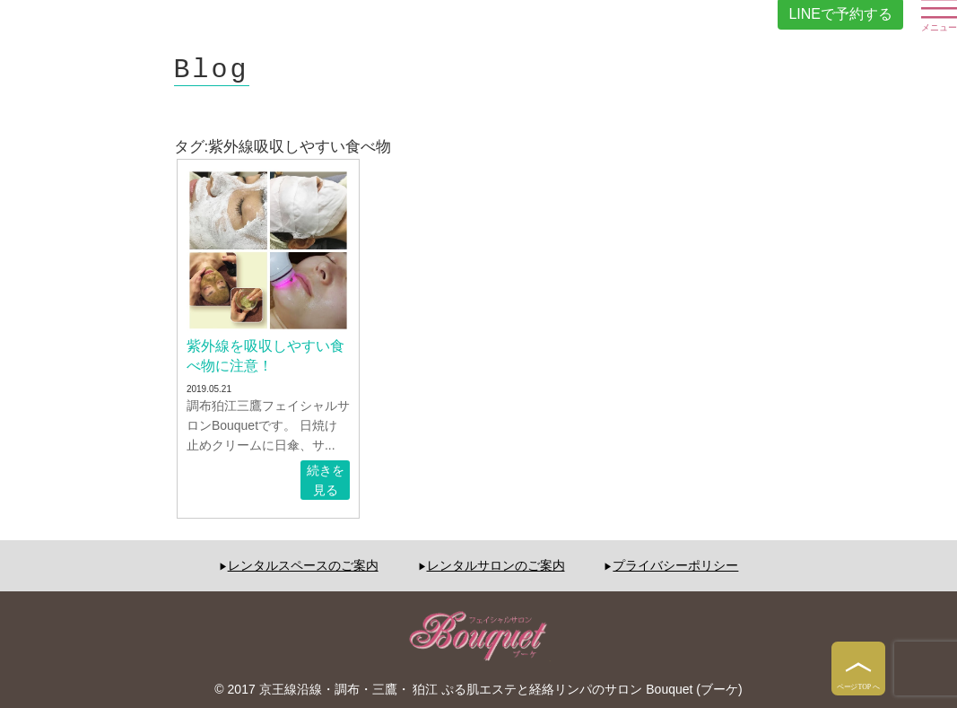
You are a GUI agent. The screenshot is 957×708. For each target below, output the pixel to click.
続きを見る (325, 480)
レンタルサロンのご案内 (496, 565)
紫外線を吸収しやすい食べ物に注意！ (265, 355)
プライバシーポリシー (675, 565)
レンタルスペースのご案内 (303, 565)
